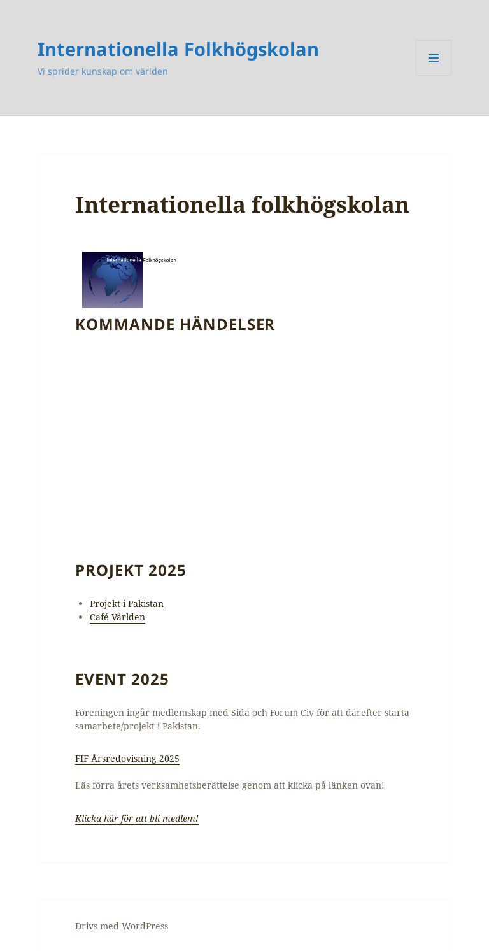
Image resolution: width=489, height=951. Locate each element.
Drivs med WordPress (121, 926)
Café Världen (117, 617)
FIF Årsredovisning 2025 (127, 758)
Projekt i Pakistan (127, 603)
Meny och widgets (433, 75)
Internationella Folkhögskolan (178, 48)
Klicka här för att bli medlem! (137, 818)
